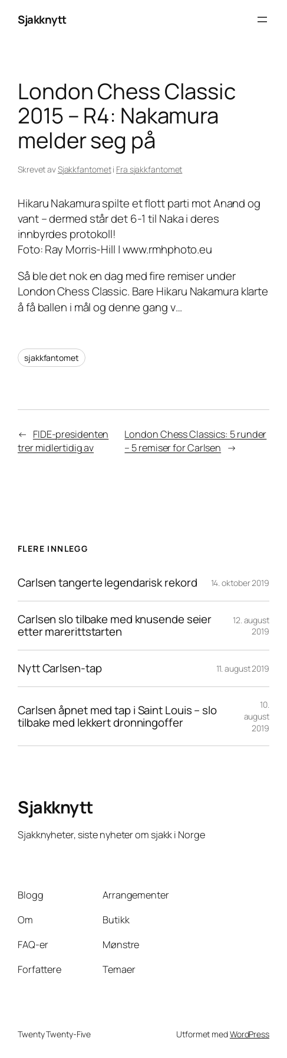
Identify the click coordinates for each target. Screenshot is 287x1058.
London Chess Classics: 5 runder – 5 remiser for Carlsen (195, 441)
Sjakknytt (42, 19)
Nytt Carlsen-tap (59, 668)
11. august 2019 (243, 668)
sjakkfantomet (51, 357)
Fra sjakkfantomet (149, 169)
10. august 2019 (256, 716)
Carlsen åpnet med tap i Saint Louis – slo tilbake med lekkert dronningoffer (117, 716)
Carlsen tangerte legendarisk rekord (107, 583)
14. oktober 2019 (240, 582)
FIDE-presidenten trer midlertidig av (63, 441)
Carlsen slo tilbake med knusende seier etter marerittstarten (115, 625)
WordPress (249, 1034)
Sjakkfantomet (84, 169)
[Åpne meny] (262, 19)
